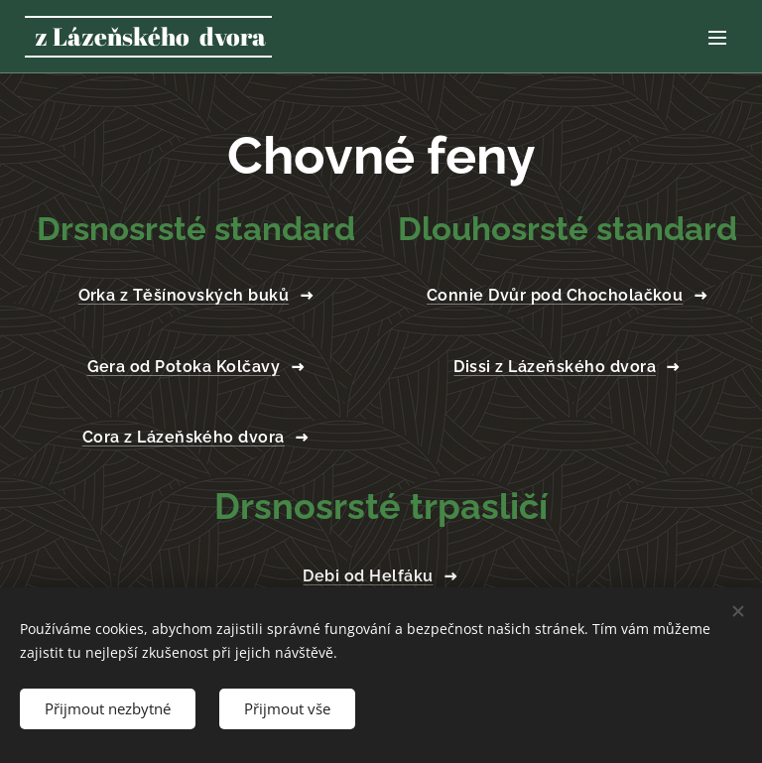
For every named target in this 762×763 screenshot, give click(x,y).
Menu (717, 38)
